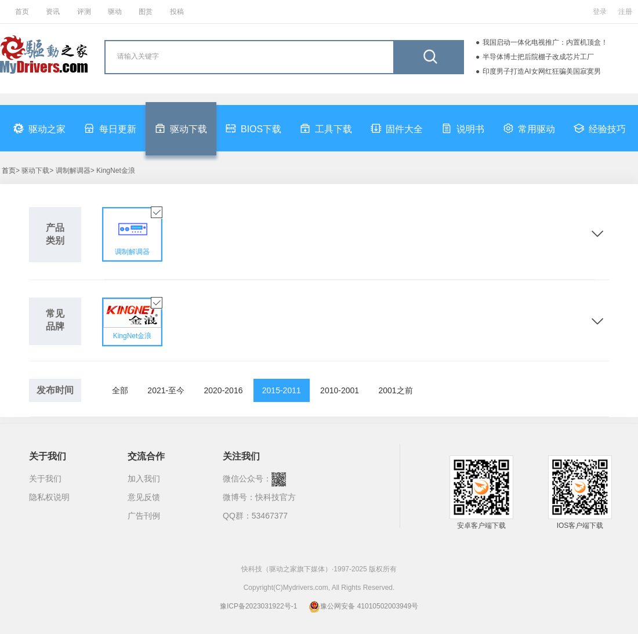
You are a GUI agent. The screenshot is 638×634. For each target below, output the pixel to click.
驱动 (115, 12)
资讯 (53, 12)
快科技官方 (275, 497)
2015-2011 (281, 390)
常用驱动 (529, 128)
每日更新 (110, 128)
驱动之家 (39, 128)
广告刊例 (144, 515)
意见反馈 (144, 497)
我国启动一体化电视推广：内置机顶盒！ (545, 42)
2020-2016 (223, 390)
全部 (120, 390)
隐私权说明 (49, 497)
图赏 (146, 12)
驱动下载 (181, 128)
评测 (84, 12)
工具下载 (326, 128)
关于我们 (45, 478)
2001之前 (395, 390)
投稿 (177, 12)
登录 (600, 12)
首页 (22, 12)
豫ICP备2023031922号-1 (258, 606)
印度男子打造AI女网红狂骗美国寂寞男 (541, 71)
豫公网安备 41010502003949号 (363, 606)
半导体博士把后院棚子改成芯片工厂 (538, 57)
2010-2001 (339, 390)
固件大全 (397, 128)
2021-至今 (165, 390)
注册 (625, 12)
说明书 (462, 128)
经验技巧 (600, 128)
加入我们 (144, 478)
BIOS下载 (253, 128)
